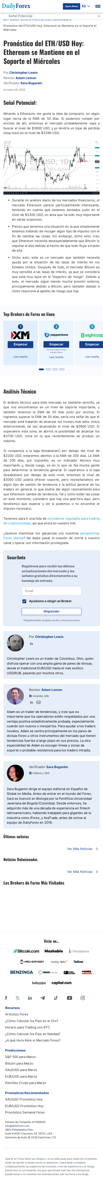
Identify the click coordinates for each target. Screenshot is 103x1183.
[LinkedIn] (30, 998)
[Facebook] (6, 998)
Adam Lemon (51, 690)
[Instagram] (83, 998)
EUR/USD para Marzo (21, 1076)
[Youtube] (69, 998)
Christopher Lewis (49, 637)
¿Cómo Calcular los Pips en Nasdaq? (32, 1034)
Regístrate (51, 611)
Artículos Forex (16, 1014)
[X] (17, 998)
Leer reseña (20, 356)
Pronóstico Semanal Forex (25, 1112)
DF (5, 19)
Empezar (21, 344)
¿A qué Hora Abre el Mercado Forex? (33, 1040)
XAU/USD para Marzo (21, 1070)
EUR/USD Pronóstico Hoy (24, 1106)
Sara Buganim (57, 767)
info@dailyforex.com (17, 1125)
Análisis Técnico (19, 19)
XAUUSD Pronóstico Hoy (24, 1099)
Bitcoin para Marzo (19, 1063)
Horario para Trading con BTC (27, 1027)
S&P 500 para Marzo (20, 1057)
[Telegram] (42, 998)
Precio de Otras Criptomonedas (50, 19)
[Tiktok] (55, 997)
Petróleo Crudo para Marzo (25, 1083)
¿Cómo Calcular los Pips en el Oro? (31, 1021)
